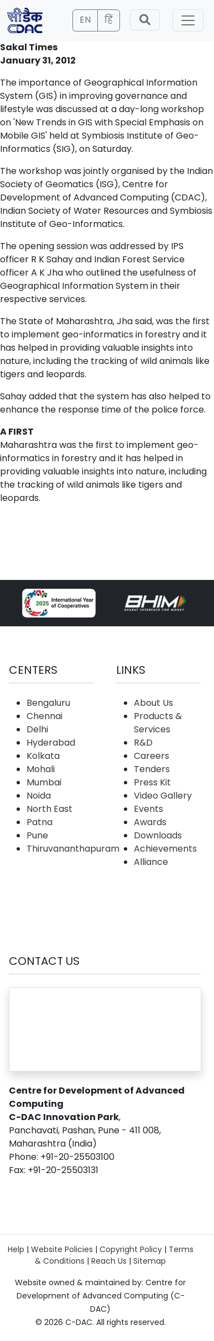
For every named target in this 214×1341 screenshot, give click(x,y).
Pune (37, 835)
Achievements (165, 848)
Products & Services (158, 723)
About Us (153, 702)
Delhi (37, 729)
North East (49, 809)
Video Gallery (163, 795)
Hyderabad (51, 742)
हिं (109, 19)
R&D (143, 742)
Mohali (41, 769)
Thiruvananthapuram (73, 848)
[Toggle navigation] (188, 20)
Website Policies (62, 1249)
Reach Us (109, 1260)
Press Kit (152, 782)
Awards (150, 822)
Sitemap (149, 1260)
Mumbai (44, 782)
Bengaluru (48, 702)
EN (85, 19)
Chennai (44, 716)
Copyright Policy (131, 1249)
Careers (151, 755)
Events (148, 809)
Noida (39, 795)
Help (16, 1249)
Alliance (151, 862)
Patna (40, 822)
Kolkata (43, 755)
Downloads (158, 835)
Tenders (152, 769)
